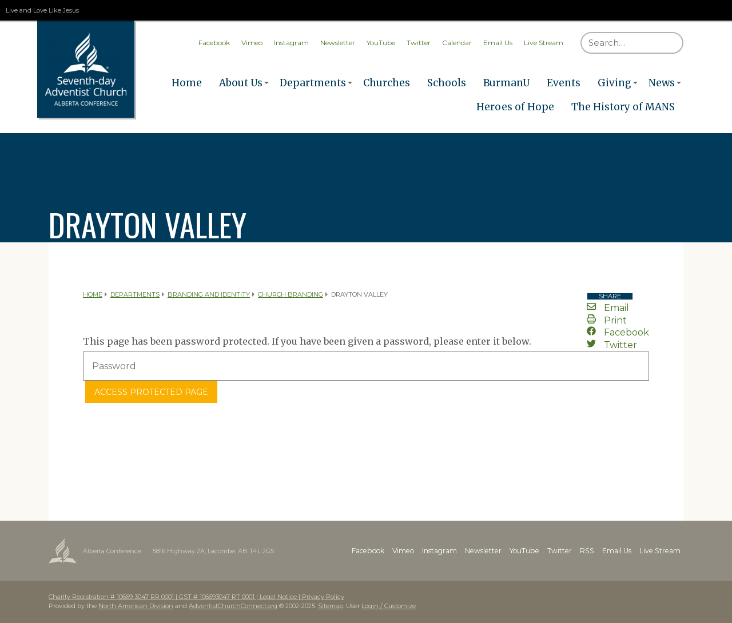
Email (608, 307)
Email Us (497, 42)
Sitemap (330, 606)
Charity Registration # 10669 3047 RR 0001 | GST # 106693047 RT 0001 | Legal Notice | (175, 597)
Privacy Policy (323, 597)
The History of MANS (623, 107)
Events (563, 83)
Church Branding (290, 294)
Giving (614, 83)
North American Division (135, 606)
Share (610, 296)
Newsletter (337, 42)
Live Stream (543, 42)
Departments (313, 83)
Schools (446, 83)
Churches (386, 83)
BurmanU (506, 83)
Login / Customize (388, 606)
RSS (589, 550)
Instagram (291, 42)
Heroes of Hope (515, 107)
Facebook (214, 42)
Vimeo (251, 42)
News (662, 83)
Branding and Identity (209, 294)
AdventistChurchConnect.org (233, 606)
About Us (240, 83)
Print (607, 320)
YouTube (381, 42)
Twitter (419, 42)
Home (187, 83)
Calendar (457, 42)
